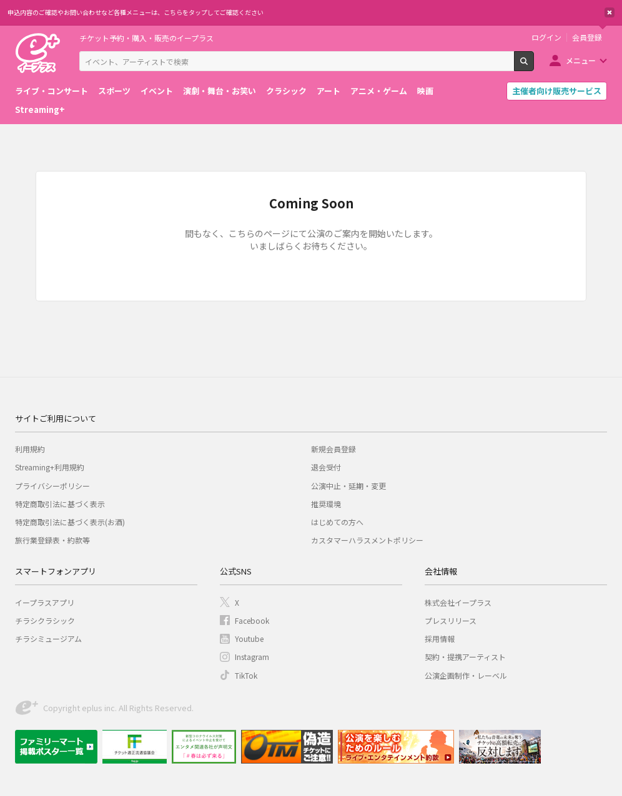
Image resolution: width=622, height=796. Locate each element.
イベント (157, 91)
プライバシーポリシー (52, 485)
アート (328, 91)
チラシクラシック (45, 620)
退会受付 (326, 467)
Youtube (249, 638)
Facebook (252, 620)
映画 (425, 91)
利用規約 (30, 449)
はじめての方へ (337, 522)
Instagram (252, 656)
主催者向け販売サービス (556, 91)
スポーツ (114, 91)
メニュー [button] (581, 60)
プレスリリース (450, 620)
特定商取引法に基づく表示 (60, 503)
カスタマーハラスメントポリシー (367, 540)
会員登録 (587, 37)
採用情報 (440, 638)
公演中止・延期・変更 (348, 485)
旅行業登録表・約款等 (52, 540)
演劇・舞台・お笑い (219, 91)
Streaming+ (40, 109)
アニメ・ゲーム (378, 91)
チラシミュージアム (48, 638)
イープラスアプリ (44, 602)
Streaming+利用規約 (49, 467)
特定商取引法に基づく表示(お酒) (70, 522)
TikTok (246, 675)
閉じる (610, 12)
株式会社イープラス (458, 602)
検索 (533, 66)
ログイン (546, 37)
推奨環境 (326, 503)
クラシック (286, 91)
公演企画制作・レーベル (466, 675)
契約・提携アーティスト (465, 656)
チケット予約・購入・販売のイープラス (146, 37)
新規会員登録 (333, 449)
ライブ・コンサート (51, 91)
